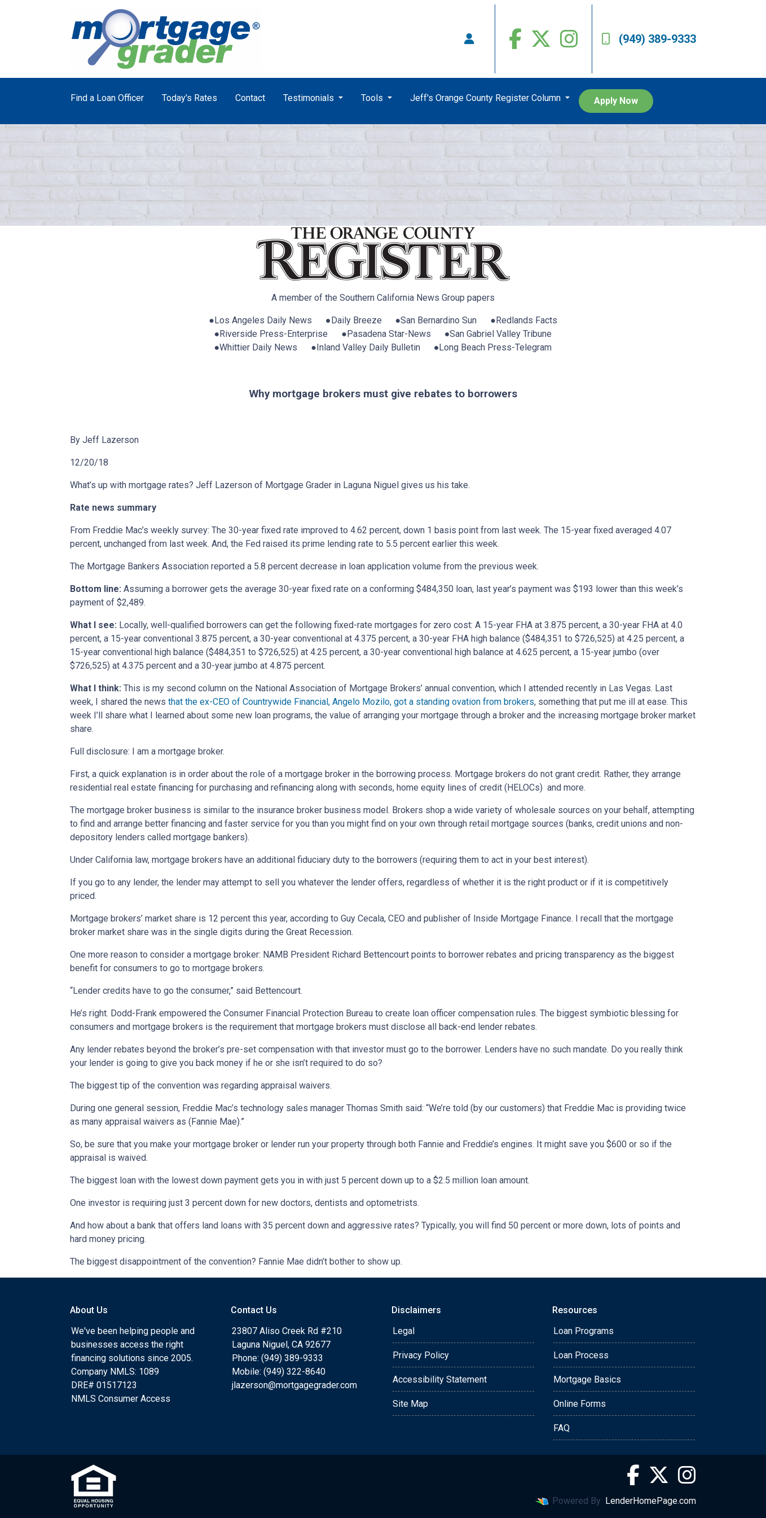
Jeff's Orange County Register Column (486, 98)
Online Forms (579, 1403)
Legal (404, 1331)
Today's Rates (189, 98)
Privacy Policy (421, 1355)
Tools (373, 98)
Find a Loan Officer (107, 98)
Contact (250, 98)
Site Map (410, 1403)
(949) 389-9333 (648, 39)
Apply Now (616, 100)
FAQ (561, 1428)
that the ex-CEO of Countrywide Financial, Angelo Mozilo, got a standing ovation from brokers (351, 701)
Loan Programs (583, 1331)
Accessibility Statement (440, 1379)
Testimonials (309, 98)
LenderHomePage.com (650, 1500)
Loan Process (581, 1355)
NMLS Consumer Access (120, 1398)
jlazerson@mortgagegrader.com (294, 1385)
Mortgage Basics (587, 1379)
